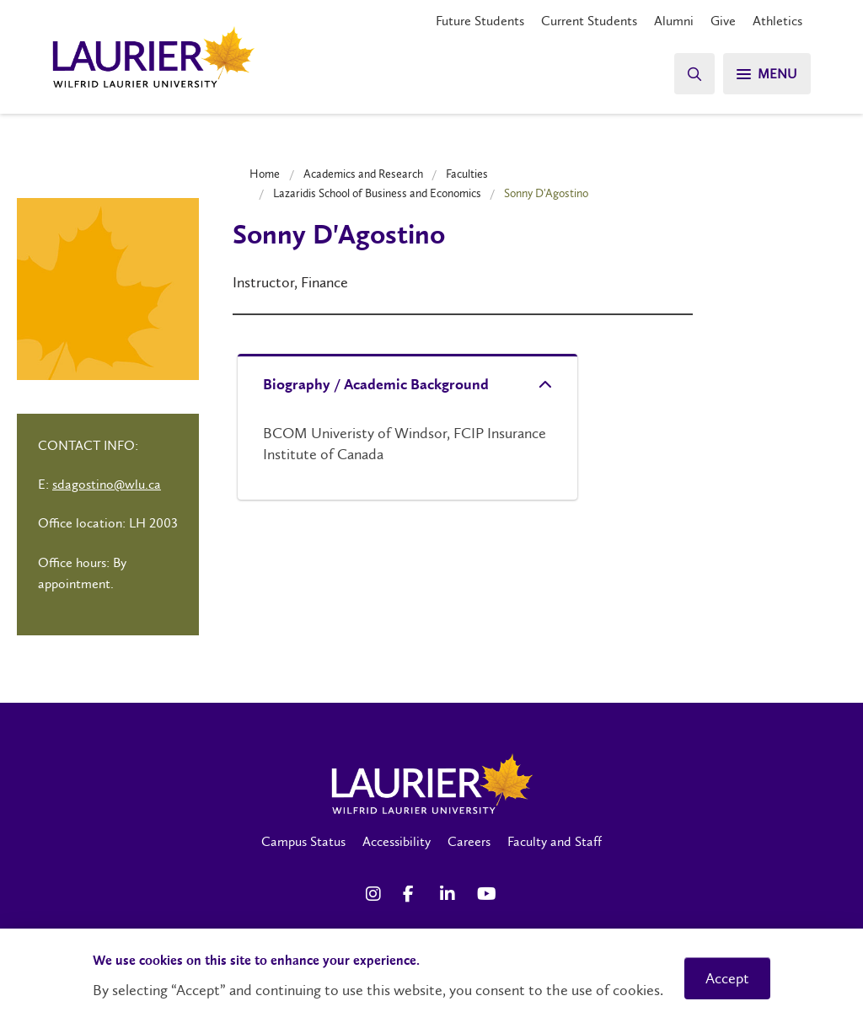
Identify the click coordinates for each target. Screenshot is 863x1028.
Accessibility (396, 841)
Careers (469, 841)
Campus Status (303, 841)
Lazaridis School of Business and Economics (377, 193)
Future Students (480, 21)
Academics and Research (363, 173)
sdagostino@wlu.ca (106, 484)
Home (264, 173)
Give (723, 21)
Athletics (777, 21)
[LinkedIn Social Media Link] (450, 894)
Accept (727, 978)
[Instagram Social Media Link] (376, 894)
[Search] (694, 73)
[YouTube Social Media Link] (487, 894)
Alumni (674, 21)
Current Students (589, 21)
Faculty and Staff (554, 841)
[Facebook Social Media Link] (413, 894)
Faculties (467, 173)
